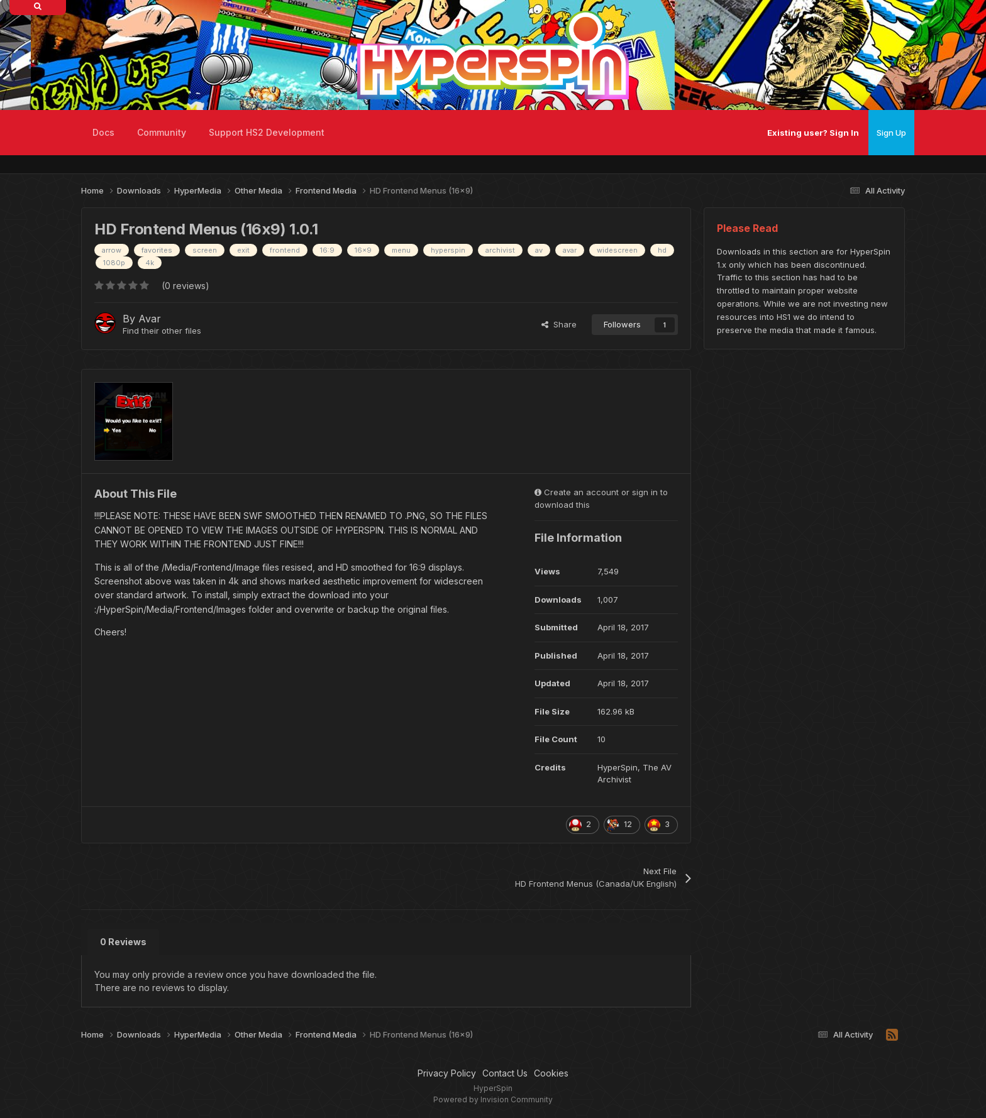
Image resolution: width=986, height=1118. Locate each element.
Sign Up (891, 133)
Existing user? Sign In (813, 133)
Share (559, 324)
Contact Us (505, 1073)
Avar (149, 318)
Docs (103, 132)
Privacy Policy (447, 1073)
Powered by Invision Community (493, 1099)
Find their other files (162, 331)
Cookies (551, 1073)
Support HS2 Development (266, 132)
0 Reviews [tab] (123, 941)
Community (161, 132)
